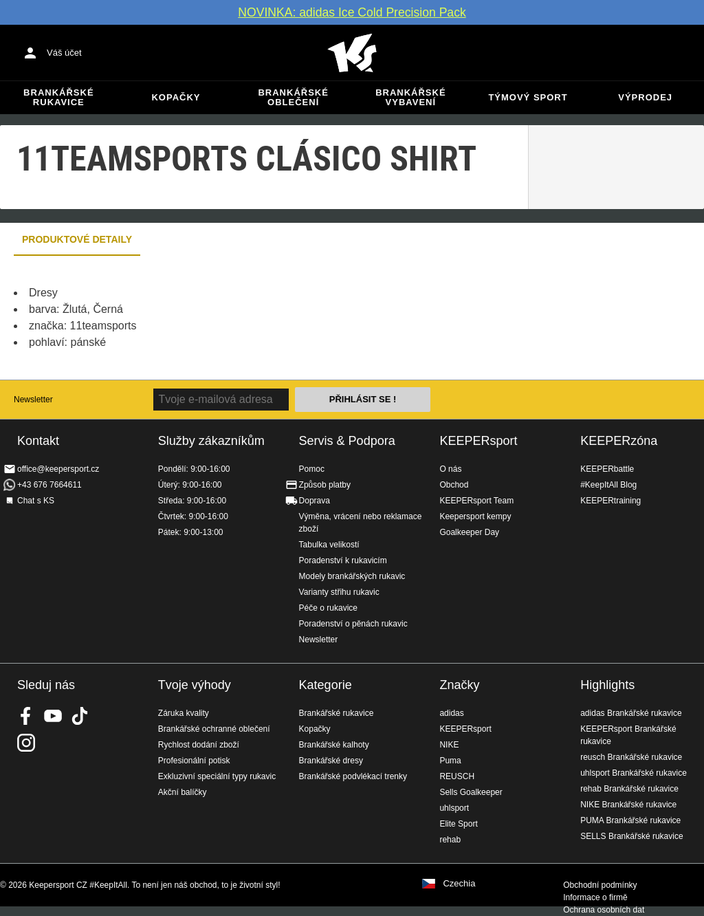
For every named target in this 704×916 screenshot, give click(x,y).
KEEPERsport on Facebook (26, 716)
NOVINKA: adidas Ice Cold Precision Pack (352, 12)
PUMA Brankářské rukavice (630, 820)
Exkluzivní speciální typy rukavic (217, 776)
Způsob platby (325, 485)
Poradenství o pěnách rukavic (353, 624)
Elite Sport (458, 824)
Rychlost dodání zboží (198, 745)
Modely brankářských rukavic (352, 576)
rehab (450, 839)
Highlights (607, 685)
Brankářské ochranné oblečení (214, 729)
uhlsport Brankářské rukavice (633, 773)
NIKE (449, 745)
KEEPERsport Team (476, 500)
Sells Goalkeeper (470, 792)
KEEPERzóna (618, 441)
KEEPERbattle (607, 469)
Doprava (314, 500)
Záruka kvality (183, 713)
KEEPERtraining (610, 500)
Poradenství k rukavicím (343, 560)
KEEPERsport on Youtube (53, 716)
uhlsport (454, 808)
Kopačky (175, 97)
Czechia (459, 883)
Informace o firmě (595, 897)
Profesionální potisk (194, 760)
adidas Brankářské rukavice (630, 713)
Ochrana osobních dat (603, 910)
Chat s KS (35, 500)
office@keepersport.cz (58, 469)
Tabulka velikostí (329, 544)
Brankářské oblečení (293, 97)
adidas (451, 713)
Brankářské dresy (331, 760)
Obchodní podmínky (600, 885)
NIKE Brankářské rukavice (628, 804)
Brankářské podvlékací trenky (353, 776)
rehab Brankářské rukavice (629, 789)
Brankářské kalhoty (334, 745)
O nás (450, 469)
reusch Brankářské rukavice (631, 757)
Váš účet (64, 52)
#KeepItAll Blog (608, 485)
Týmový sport (527, 97)
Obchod (453, 485)
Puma (450, 760)
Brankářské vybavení (410, 97)
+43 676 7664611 (49, 485)
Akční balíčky (182, 792)
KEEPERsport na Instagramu (26, 743)
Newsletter (33, 399)
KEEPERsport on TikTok (80, 716)
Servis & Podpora (347, 441)
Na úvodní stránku (352, 53)
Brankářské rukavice (58, 97)
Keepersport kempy (475, 516)
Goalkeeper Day (469, 532)
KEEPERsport (478, 441)
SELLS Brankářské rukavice (631, 836)
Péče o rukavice (328, 608)
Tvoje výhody (194, 685)
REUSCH (456, 776)
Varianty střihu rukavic (339, 592)
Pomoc (311, 469)
